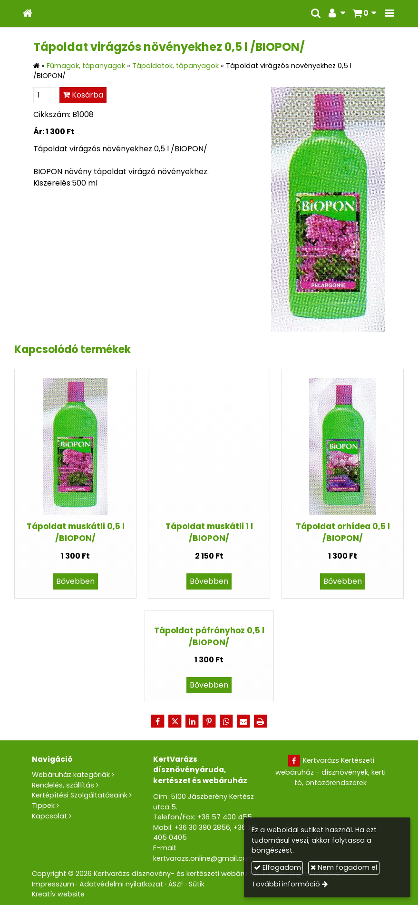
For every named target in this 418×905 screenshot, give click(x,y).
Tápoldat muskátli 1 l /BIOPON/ (209, 532)
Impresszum (53, 884)
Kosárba (83, 94)
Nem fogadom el (344, 867)
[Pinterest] (209, 721)
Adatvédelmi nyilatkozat (121, 884)
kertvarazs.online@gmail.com (203, 858)
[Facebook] (157, 721)
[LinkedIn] (192, 721)
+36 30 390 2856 (202, 827)
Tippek (43, 805)
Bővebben (75, 581)
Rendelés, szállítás (63, 785)
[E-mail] (243, 721)
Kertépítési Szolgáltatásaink (79, 795)
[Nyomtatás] (260, 721)
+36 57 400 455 (224, 817)
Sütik (196, 884)
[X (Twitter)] (175, 721)
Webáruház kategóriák (71, 774)
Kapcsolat (49, 816)
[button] (389, 13)
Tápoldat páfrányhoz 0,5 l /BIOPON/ (209, 636)
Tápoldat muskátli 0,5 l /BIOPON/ (76, 532)
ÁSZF (176, 884)
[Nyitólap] (27, 13)
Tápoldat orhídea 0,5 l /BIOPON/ (343, 532)
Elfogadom (277, 867)
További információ (286, 884)
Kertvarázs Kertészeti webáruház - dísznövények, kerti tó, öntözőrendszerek (330, 771)
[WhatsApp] (226, 721)
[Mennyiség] (44, 95)
